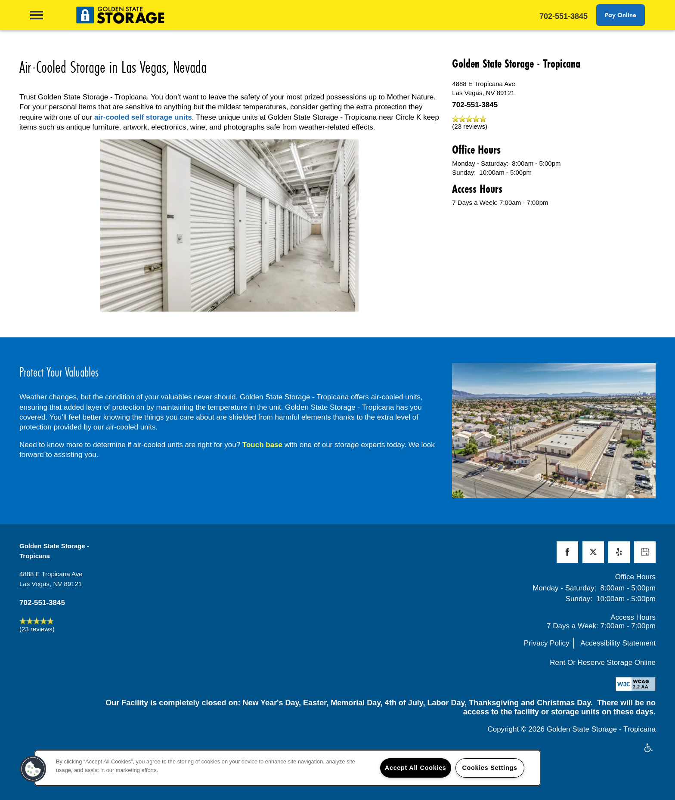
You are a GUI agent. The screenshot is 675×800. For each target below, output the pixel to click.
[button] (620, 15)
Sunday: (464, 172)
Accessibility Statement (618, 643)
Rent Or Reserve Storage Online (603, 662)
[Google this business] (645, 552)
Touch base (262, 445)
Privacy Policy (547, 643)
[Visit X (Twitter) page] (593, 552)
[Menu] (36, 15)
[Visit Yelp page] (619, 552)
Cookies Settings (489, 767)
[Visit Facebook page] (567, 552)
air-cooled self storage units (143, 117)
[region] (287, 768)
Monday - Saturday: (480, 163)
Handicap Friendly (649, 748)
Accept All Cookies (415, 767)
